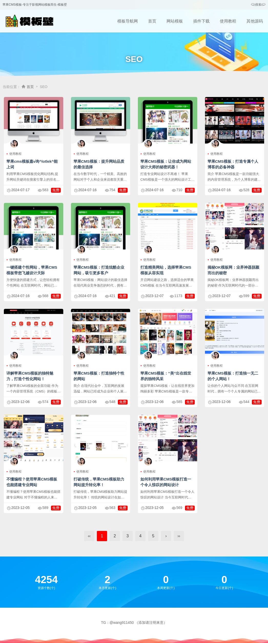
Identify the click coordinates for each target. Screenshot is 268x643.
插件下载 (201, 21)
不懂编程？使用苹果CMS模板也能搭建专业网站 (31, 482)
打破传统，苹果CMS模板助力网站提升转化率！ (99, 482)
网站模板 (175, 21)
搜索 (258, 5)
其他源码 (254, 21)
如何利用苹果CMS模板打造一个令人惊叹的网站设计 (165, 482)
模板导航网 (127, 21)
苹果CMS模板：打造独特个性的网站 (99, 376)
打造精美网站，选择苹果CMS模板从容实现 (165, 270)
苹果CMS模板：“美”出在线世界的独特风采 (165, 376)
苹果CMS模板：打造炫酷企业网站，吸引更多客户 (99, 270)
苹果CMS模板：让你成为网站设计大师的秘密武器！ (165, 164)
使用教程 (228, 21)
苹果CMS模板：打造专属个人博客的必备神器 (233, 164)
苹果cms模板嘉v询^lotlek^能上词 (32, 164)
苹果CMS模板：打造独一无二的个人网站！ (233, 376)
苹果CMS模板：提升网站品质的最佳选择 (99, 164)
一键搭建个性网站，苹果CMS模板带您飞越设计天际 (31, 270)
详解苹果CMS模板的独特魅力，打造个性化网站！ (29, 376)
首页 (152, 21)
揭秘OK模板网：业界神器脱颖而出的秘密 (234, 270)
